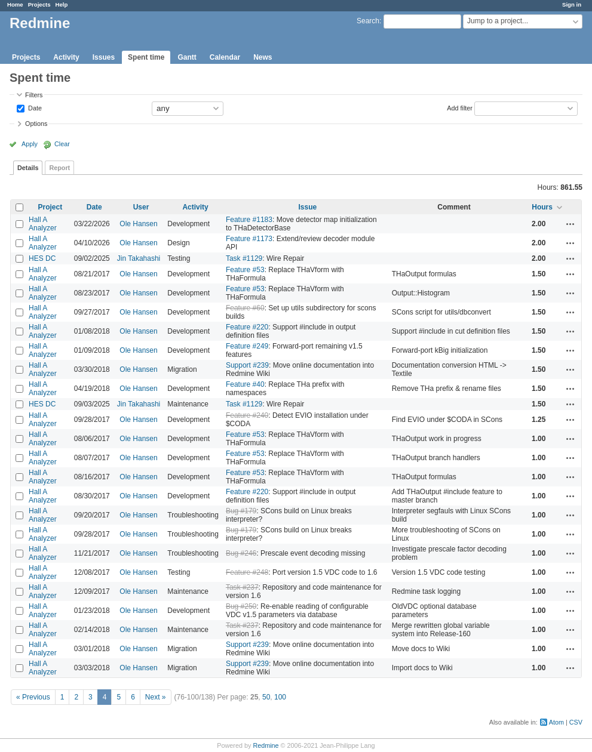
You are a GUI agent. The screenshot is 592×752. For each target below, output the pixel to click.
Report (59, 167)
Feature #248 (247, 572)
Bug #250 (241, 606)
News (262, 57)
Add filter (460, 107)
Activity (66, 57)
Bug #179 (241, 511)
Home (15, 4)
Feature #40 (245, 384)
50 (266, 697)
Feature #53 (245, 270)
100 (280, 697)
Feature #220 (247, 327)
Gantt (186, 57)
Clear (62, 143)
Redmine (265, 745)
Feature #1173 (249, 239)
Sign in (571, 4)
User (141, 207)
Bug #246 (241, 553)
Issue (307, 207)
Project (50, 207)
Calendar (225, 57)
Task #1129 (244, 258)
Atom (556, 722)
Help (62, 4)
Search (368, 21)
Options (36, 123)
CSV (575, 722)
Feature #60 (245, 308)
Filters (33, 94)
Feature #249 (247, 346)
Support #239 (247, 365)
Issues (104, 57)
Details (27, 167)
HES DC (42, 258)
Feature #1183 (249, 219)
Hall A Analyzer (43, 223)
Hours (542, 207)
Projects (39, 4)
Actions (570, 224)
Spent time (146, 57)
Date (34, 107)
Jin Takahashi (139, 258)
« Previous (33, 697)
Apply (30, 143)
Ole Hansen (138, 224)
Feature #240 (247, 415)
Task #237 (242, 587)
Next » (155, 697)
